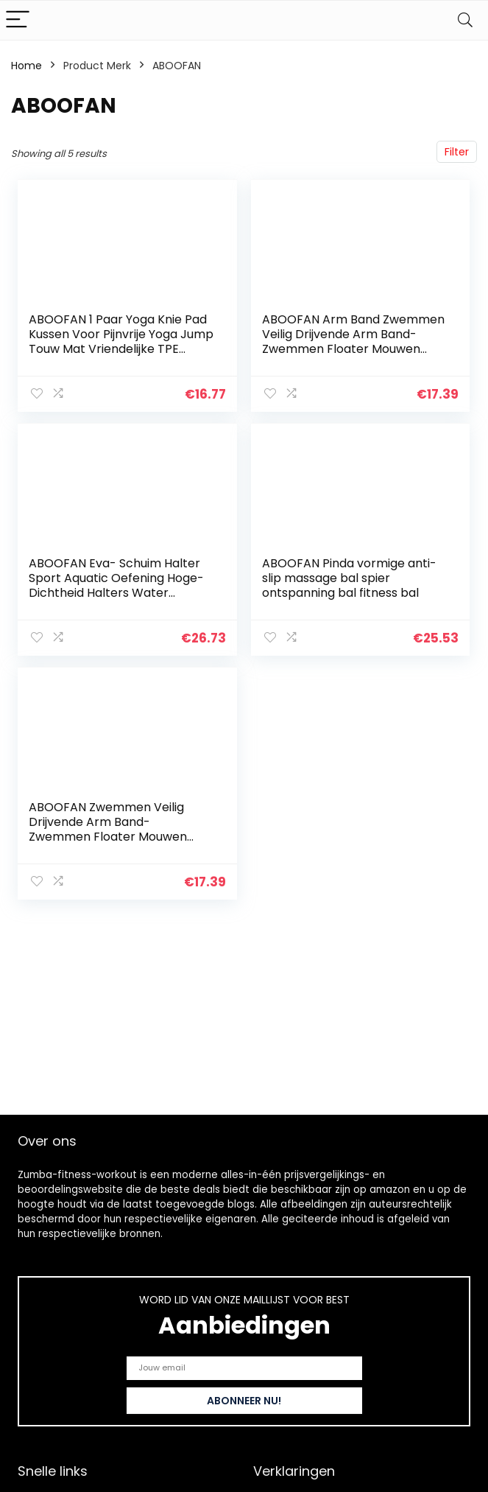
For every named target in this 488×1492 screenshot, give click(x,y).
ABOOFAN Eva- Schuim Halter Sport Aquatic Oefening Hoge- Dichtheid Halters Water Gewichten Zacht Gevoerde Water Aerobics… (116, 593)
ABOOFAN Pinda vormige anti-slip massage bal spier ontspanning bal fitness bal (349, 578)
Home (26, 65)
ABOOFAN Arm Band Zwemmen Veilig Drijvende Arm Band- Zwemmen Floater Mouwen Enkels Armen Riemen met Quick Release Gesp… (353, 349)
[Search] (465, 20)
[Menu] (17, 20)
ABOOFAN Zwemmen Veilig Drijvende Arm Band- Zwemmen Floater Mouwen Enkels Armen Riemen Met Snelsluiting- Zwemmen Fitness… (121, 837)
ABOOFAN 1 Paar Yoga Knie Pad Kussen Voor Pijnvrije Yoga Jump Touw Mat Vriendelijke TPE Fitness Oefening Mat (121, 341)
